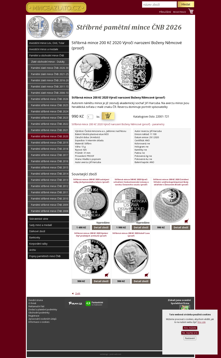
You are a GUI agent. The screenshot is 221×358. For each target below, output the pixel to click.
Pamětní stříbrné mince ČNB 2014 (49, 173)
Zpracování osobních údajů (42, 318)
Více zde (202, 322)
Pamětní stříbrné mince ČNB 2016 (49, 161)
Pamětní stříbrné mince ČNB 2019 (49, 142)
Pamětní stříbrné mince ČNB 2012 (49, 186)
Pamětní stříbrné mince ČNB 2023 (49, 117)
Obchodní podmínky (38, 312)
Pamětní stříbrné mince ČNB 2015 (49, 167)
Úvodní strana (35, 300)
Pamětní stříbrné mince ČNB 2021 (49, 130)
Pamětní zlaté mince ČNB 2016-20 (50, 80)
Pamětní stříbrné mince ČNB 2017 (49, 155)
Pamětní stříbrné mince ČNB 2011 (49, 192)
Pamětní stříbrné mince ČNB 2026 (49, 99)
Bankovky (34, 237)
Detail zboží (101, 227)
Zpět (77, 293)
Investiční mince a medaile (43, 49)
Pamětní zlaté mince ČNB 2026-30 (50, 67)
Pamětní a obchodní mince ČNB (46, 55)
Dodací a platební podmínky (42, 309)
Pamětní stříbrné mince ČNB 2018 (49, 148)
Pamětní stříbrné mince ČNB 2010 (49, 198)
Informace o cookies (39, 321)
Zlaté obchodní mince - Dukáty (48, 61)
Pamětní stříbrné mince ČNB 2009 (49, 204)
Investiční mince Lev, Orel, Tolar (46, 43)
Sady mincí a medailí (40, 225)
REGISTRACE (179, 11)
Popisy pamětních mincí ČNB (45, 256)
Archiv (32, 250)
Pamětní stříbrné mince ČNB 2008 (49, 211)
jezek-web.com (115, 354)
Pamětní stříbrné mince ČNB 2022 (49, 123)
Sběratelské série (38, 218)
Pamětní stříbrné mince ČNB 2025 (49, 105)
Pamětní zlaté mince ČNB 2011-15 (50, 86)
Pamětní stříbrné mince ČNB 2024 (49, 111)
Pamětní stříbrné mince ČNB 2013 (49, 180)
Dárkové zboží (37, 231)
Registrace (33, 315)
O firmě (32, 303)
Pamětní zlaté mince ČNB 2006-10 (50, 92)
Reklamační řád (36, 306)
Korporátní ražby (38, 243)
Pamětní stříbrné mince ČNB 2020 (49, 136)
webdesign (104, 354)
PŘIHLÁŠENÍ (165, 11)
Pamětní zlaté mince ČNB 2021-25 (50, 74)
